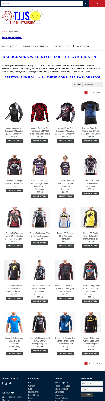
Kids (30, 389)
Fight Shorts (33, 395)
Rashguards (33, 392)
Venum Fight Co (61, 383)
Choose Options (14, 141)
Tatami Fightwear (62, 398)
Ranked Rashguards (35, 46)
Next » (99, 92)
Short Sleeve (62, 46)
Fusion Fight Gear (62, 386)
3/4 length (83, 46)
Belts (30, 398)
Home (4, 31)
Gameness (59, 392)
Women (31, 386)
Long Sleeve (9, 46)
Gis (29, 383)
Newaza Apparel (61, 389)
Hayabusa (59, 395)
